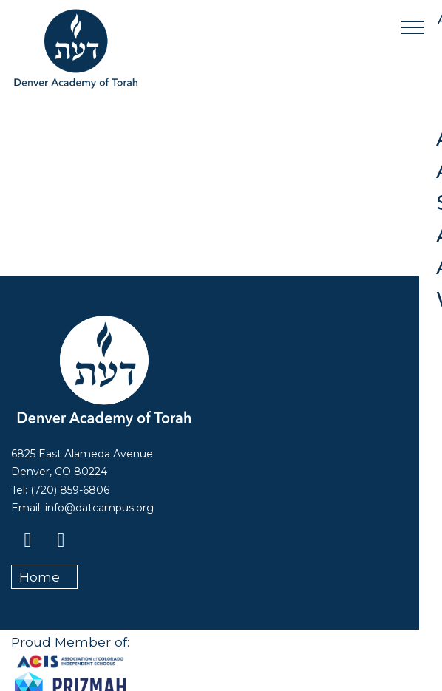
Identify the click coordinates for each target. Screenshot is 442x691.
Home (39, 577)
